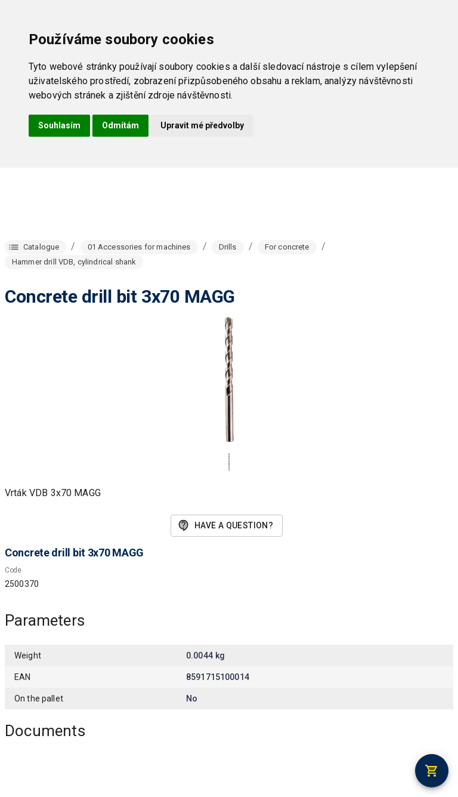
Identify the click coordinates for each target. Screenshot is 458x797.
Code (13, 570)
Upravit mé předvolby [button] (202, 125)
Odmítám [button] (120, 125)
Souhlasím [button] (59, 125)
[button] (229, 462)
